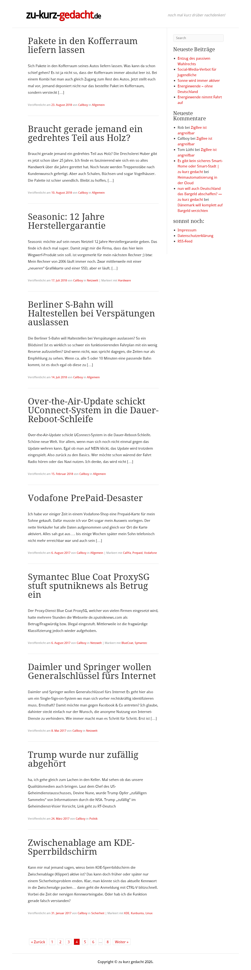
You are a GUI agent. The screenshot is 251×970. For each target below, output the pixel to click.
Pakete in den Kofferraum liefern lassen (83, 45)
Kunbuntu (137, 913)
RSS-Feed (185, 241)
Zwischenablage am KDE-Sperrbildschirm (81, 847)
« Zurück (38, 942)
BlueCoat (127, 643)
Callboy (83, 105)
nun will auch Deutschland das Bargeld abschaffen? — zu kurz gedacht (200, 194)
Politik (93, 818)
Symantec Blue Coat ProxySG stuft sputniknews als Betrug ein (89, 586)
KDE (126, 913)
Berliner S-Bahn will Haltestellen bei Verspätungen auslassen (91, 313)
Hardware (124, 280)
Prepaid (137, 553)
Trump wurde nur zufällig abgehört (83, 759)
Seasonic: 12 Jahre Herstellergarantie (67, 221)
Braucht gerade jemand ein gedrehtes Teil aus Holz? (85, 133)
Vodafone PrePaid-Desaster (85, 498)
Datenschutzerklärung (195, 236)
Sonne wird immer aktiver (199, 80)
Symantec (141, 643)
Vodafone (150, 553)
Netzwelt (92, 280)
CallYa (127, 553)
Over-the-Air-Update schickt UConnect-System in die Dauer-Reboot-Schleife (93, 410)
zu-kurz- (63, 15)
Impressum (187, 230)
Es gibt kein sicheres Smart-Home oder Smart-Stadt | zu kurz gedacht (200, 166)
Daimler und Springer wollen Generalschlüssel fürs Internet (92, 671)
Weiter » (121, 942)
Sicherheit (97, 913)
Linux (149, 913)
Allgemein (98, 105)
